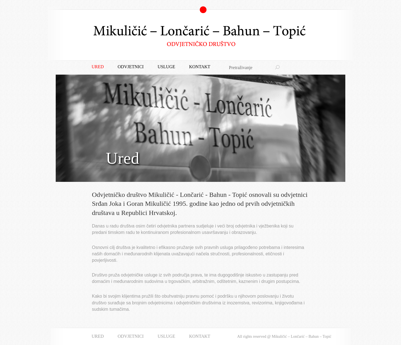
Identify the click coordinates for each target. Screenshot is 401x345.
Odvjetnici (131, 66)
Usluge (166, 66)
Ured (98, 66)
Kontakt (199, 66)
